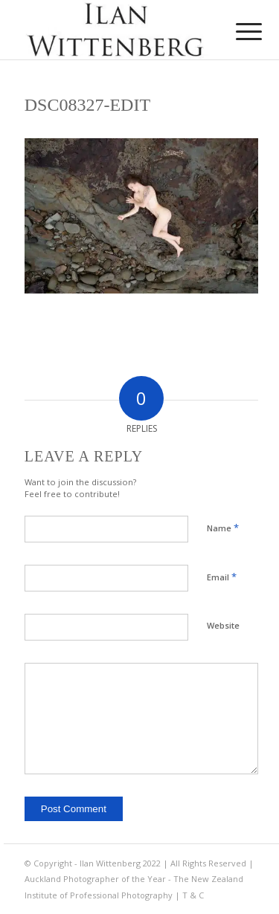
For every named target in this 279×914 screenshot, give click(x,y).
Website (223, 625)
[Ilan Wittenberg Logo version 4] (116, 29)
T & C (193, 895)
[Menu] (237, 31)
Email (222, 576)
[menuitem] (237, 31)
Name (223, 527)
